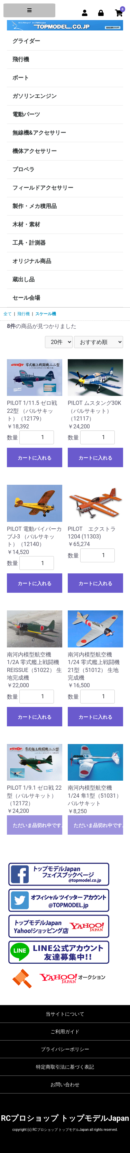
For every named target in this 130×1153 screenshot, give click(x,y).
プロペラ (23, 169)
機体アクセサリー (34, 151)
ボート (20, 77)
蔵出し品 (23, 279)
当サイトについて (65, 1014)
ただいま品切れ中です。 (37, 825)
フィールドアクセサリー (42, 187)
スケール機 (45, 313)
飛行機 (20, 59)
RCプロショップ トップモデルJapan (65, 1118)
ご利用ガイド (65, 1031)
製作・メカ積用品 (34, 206)
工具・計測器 (29, 242)
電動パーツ (26, 114)
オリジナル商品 (31, 261)
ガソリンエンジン (34, 96)
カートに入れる (35, 458)
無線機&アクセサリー (39, 132)
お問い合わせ (65, 1084)
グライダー (26, 41)
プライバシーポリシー (65, 1049)
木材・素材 (26, 224)
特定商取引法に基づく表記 (65, 1067)
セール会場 (26, 297)
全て (7, 313)
